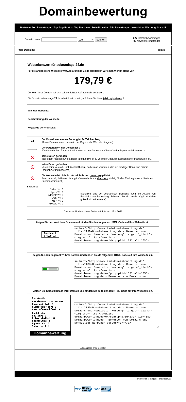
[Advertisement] (93, 367)
